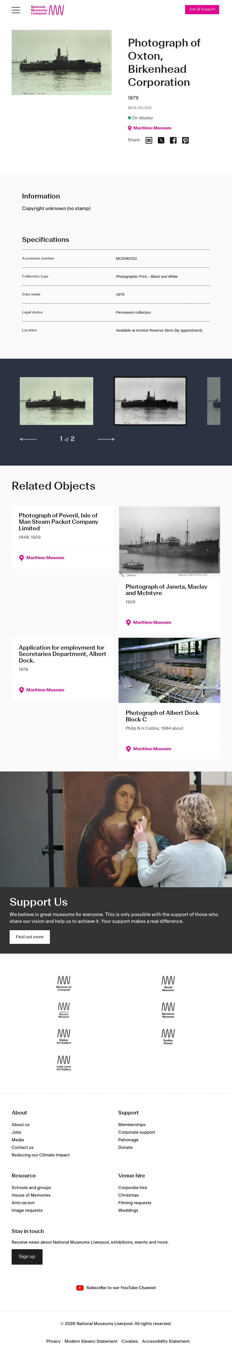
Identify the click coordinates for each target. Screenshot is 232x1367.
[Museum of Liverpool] (64, 983)
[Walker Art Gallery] (64, 1036)
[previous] (28, 439)
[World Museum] (168, 983)
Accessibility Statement (166, 1341)
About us (21, 1125)
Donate (125, 1147)
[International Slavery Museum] (64, 1010)
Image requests (27, 1210)
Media (18, 1140)
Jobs (16, 1132)
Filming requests (134, 1203)
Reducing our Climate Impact (41, 1155)
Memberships (132, 1125)
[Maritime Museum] (168, 1010)
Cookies (130, 1341)
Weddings (128, 1210)
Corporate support (136, 1132)
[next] (106, 439)
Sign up (27, 1256)
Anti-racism (23, 1203)
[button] (56, 403)
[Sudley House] (168, 1036)
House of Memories (31, 1195)
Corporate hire (132, 1188)
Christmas (128, 1195)
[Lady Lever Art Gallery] (64, 1063)
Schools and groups (31, 1188)
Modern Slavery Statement (91, 1341)
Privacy (53, 1341)
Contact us (23, 1147)
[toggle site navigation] (16, 10)
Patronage (128, 1140)
